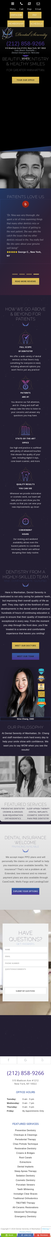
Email (38, 5)
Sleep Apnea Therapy (38, 808)
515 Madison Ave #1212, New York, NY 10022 (25, 48)
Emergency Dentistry (25, 1216)
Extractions (25, 1162)
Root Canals (25, 1157)
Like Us (26, 1235)
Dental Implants (38, 812)
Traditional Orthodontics (25, 1198)
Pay (35, 15)
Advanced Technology (25, 1212)
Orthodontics (13, 818)
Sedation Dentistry (25, 1176)
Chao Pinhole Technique (25, 1144)
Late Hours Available (25, 50)
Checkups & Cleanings (25, 1135)
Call (21, 5)
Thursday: (12, 1107)
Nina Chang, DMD (25, 719)
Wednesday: (13, 1103)
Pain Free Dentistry (38, 818)
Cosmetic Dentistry (38, 815)
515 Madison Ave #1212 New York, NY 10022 (25, 1082)
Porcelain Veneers (25, 1185)
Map (29, 5)
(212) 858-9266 (25, 44)
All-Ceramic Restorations (25, 1207)
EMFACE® (16, 15)
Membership (16, 23)
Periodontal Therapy (25, 1139)
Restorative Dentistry (25, 1148)
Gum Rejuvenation (13, 815)
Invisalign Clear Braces (25, 1194)
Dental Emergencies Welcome (25, 52)
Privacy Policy (25, 1232)
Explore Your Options (25, 891)
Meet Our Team (25, 656)
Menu (13, 5)
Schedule (36, 23)
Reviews (42, 1235)
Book (9, 1235)
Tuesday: (11, 1099)
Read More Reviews (25, 281)
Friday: (10, 1111)
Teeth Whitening (25, 1189)
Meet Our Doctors (25, 645)
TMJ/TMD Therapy (25, 1203)
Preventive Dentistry (13, 808)
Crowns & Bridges (13, 812)
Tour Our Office (26, 80)
